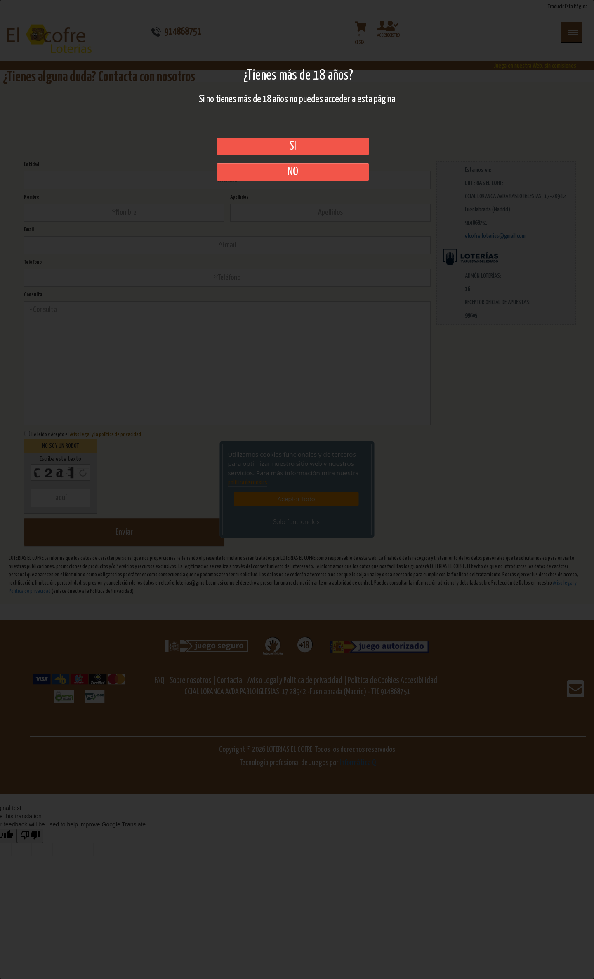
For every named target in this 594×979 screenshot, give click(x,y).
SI (293, 146)
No (293, 172)
